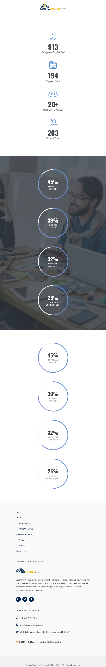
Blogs (21, 540)
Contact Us (21, 551)
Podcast (22, 545)
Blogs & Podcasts (24, 534)
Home (18, 512)
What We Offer (26, 528)
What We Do (25, 523)
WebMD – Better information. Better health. (39, 642)
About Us (20, 517)
